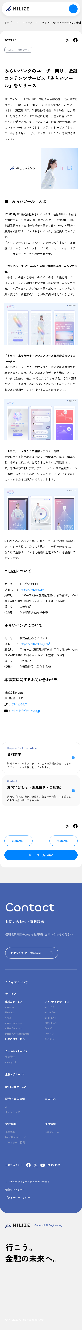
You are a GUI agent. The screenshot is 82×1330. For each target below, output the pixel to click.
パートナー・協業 (15, 1142)
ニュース (28, 22)
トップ (8, 22)
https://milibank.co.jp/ (35, 644)
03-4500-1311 (19, 704)
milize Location (13, 1023)
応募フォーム (52, 1132)
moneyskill (10, 1062)
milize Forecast (13, 1028)
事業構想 (10, 1132)
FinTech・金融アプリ (18, 50)
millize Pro (50, 1012)
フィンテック (12, 1112)
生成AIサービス (13, 1001)
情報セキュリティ (15, 1189)
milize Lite (50, 1017)
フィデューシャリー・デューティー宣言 (27, 1181)
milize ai (9, 1007)
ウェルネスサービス (16, 1051)
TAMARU (49, 1028)
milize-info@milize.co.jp (26, 710)
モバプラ (49, 1039)
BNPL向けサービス (15, 1087)
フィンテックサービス (57, 1001)
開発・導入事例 (15, 1099)
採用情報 (50, 1124)
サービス (11, 993)
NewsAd (9, 1012)
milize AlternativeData (17, 1033)
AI (6, 1106)
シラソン (49, 1033)
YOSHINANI (51, 1023)
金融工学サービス (15, 1074)
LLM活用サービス (15, 1039)
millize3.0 (49, 1007)
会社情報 (11, 1124)
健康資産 (10, 1056)
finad (8, 1017)
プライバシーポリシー (17, 1197)
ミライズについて (16, 982)
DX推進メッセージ (15, 1137)
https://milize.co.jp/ (32, 589)
